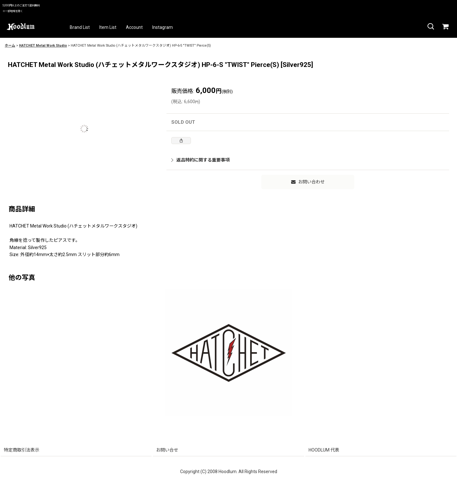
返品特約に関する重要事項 (200, 159)
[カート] (445, 26)
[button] (430, 26)
